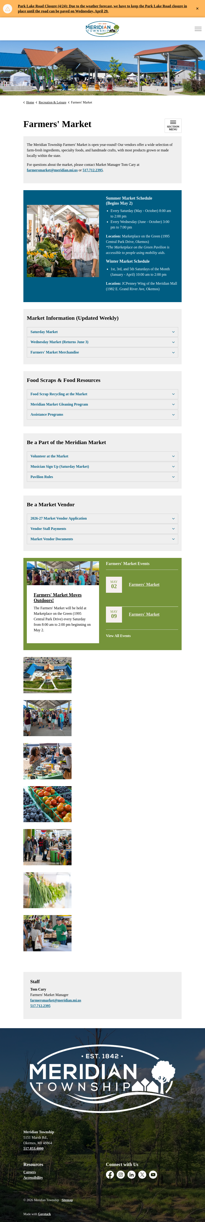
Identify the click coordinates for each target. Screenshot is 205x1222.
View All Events (118, 636)
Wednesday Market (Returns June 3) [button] (59, 342)
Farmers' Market (144, 584)
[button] (63, 241)
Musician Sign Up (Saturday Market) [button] (59, 466)
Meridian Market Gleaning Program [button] (59, 404)
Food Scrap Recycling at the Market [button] (58, 394)
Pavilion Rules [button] (41, 477)
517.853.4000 (33, 1148)
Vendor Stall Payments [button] (48, 529)
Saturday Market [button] (44, 332)
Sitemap (67, 1200)
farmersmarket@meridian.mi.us (52, 170)
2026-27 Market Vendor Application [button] (58, 518)
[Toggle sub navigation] (173, 126)
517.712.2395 (93, 170)
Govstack (44, 1214)
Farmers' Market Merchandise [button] (54, 352)
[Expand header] (198, 28)
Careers (29, 1172)
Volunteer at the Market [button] (49, 456)
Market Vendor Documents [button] (51, 539)
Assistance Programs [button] (46, 414)
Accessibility (33, 1178)
